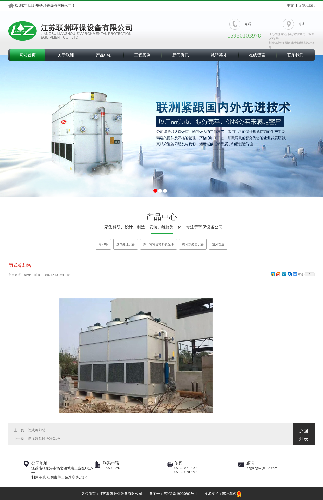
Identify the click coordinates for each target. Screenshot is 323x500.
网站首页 (27, 55)
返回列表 (303, 435)
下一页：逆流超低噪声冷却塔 (37, 439)
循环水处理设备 (193, 244)
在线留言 (257, 55)
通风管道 (218, 244)
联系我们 (295, 55)
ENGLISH (307, 5)
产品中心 (104, 55)
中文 (290, 5)
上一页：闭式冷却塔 (30, 430)
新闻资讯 (180, 55)
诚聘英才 (219, 55)
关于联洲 (66, 55)
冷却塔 (103, 244)
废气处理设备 (125, 244)
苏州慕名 (229, 494)
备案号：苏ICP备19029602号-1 (173, 494)
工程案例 (142, 55)
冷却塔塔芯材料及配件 (158, 244)
